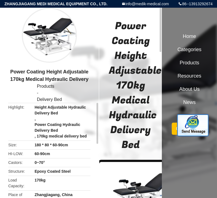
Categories (189, 49)
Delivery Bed (49, 99)
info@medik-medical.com (147, 4)
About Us (189, 89)
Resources (189, 76)
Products (45, 86)
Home (189, 36)
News (189, 102)
